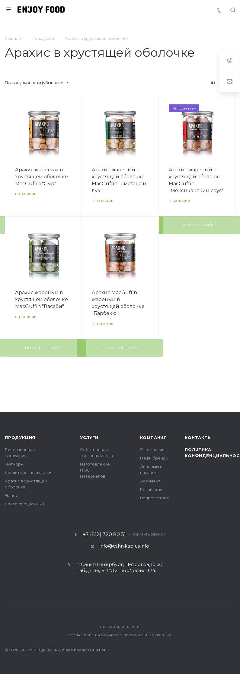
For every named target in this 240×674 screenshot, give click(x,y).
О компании (152, 449)
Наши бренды (154, 458)
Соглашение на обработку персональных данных (120, 635)
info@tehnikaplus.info (124, 546)
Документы (151, 480)
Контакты (198, 437)
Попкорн (14, 464)
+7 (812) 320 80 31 (104, 534)
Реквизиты (151, 489)
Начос (11, 495)
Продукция (20, 437)
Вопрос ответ (154, 497)
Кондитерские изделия (29, 472)
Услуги (89, 437)
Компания (153, 437)
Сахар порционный (24, 503)
